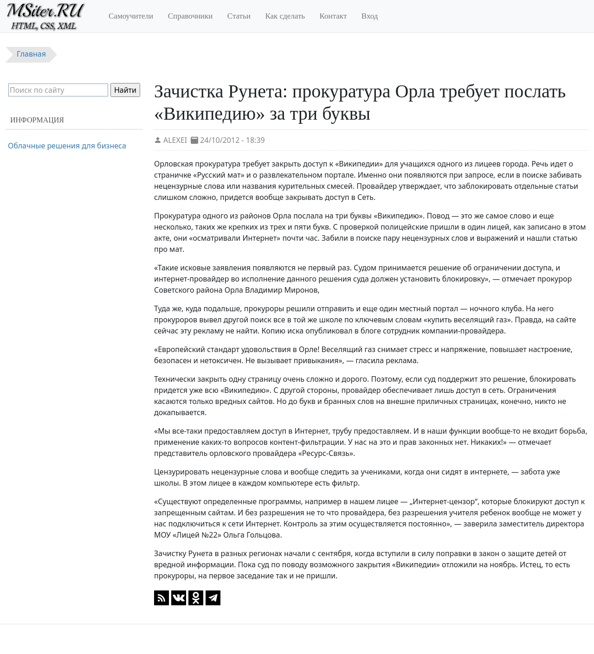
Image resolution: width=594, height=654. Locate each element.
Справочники (190, 16)
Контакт (333, 16)
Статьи (239, 16)
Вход (370, 16)
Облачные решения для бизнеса (67, 146)
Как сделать (285, 16)
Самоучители (131, 16)
